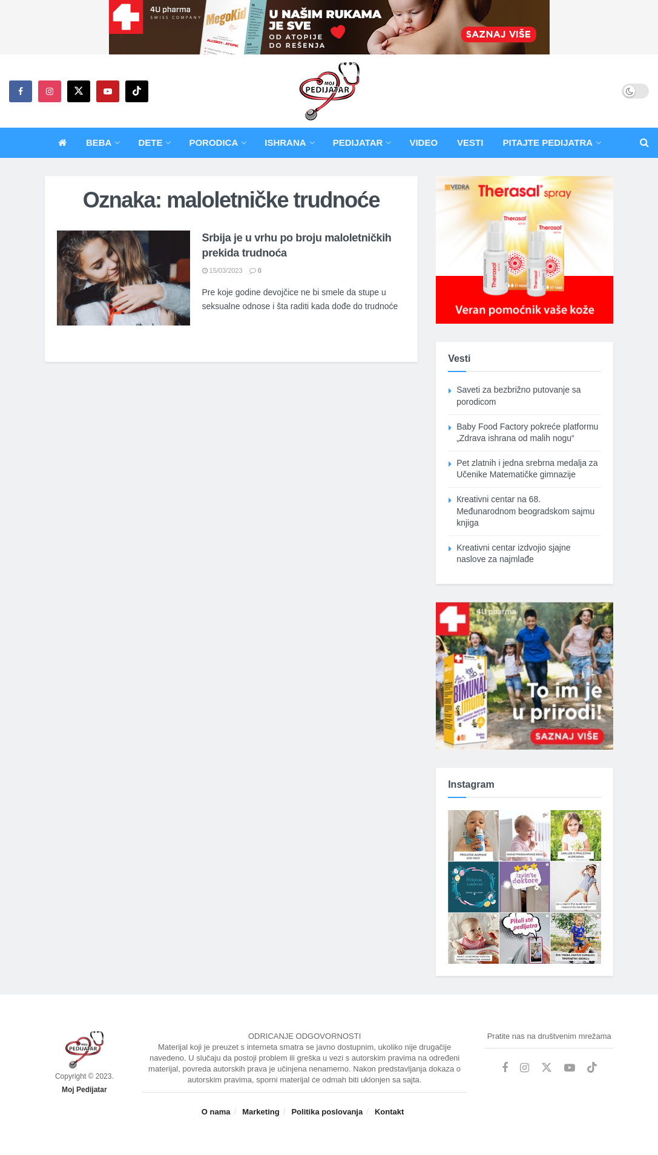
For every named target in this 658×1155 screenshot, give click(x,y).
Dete (150, 142)
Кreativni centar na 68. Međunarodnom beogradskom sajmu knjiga (525, 511)
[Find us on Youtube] (107, 91)
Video (423, 142)
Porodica (213, 142)
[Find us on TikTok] (136, 91)
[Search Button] (644, 143)
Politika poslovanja (327, 1111)
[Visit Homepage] (329, 91)
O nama (216, 1111)
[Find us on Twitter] (78, 91)
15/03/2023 (222, 270)
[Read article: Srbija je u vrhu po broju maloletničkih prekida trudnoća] (123, 278)
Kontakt (389, 1111)
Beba (99, 142)
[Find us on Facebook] (20, 91)
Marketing (260, 1111)
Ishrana (285, 142)
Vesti (470, 142)
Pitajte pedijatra (547, 142)
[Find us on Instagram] (49, 91)
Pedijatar (358, 142)
